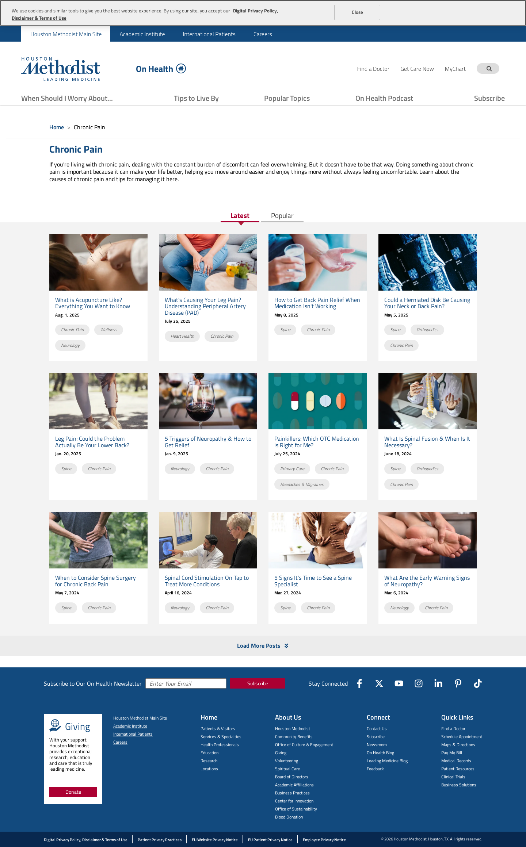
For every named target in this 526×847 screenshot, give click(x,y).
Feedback (375, 768)
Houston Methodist (292, 728)
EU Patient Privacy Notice (270, 840)
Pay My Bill (451, 752)
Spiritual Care (287, 768)
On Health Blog (380, 752)
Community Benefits (294, 736)
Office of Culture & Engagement (304, 744)
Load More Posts (263, 645)
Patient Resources (457, 768)
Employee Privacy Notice (324, 840)
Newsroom (377, 744)
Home (56, 127)
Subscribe (489, 98)
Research (209, 760)
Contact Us (377, 728)
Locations (209, 768)
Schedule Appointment (461, 736)
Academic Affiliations (294, 784)
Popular (282, 216)
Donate (73, 792)
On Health (161, 68)
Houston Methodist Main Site (66, 34)
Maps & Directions (458, 744)
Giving (280, 752)
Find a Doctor (453, 728)
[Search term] (489, 68)
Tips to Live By (196, 98)
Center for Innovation (294, 800)
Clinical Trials (453, 776)
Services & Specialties (221, 736)
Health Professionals (220, 744)
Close (357, 12)
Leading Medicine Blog (387, 760)
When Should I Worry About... (67, 98)
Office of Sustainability (296, 808)
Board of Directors (291, 776)
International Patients (209, 34)
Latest (239, 216)
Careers (263, 34)
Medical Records (456, 760)
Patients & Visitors (218, 728)
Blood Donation (289, 816)
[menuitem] (65, 34)
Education (209, 752)
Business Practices (292, 792)
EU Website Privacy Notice (215, 840)
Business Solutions (458, 784)
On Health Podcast (384, 98)
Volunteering (286, 760)
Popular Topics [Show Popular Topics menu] (287, 98)
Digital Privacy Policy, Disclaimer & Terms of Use (85, 840)
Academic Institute (142, 34)
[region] (263, 13)
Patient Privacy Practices (160, 840)
